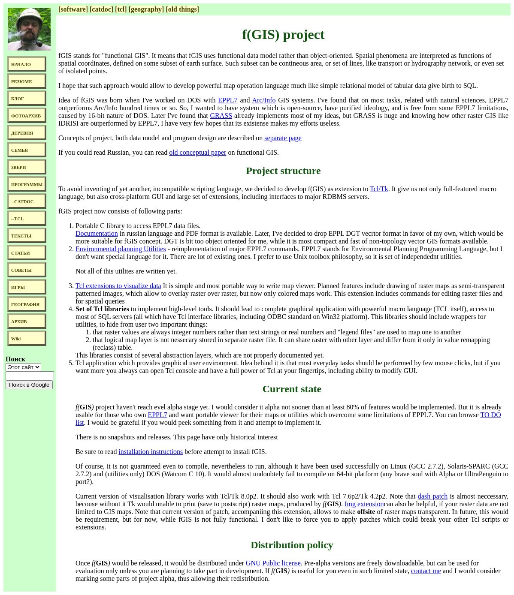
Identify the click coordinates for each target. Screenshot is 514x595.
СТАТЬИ (20, 253)
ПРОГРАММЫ (26, 184)
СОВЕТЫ (21, 270)
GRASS (221, 115)
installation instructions (150, 451)
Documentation (97, 233)
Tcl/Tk (379, 188)
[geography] (146, 9)
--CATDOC (22, 201)
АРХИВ (19, 321)
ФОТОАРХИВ (26, 116)
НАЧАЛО (21, 64)
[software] (73, 9)
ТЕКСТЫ (21, 236)
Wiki (16, 339)
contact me (426, 570)
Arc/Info (263, 100)
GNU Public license (273, 563)
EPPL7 (227, 100)
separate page (283, 137)
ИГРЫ (18, 287)
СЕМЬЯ (19, 150)
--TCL (17, 218)
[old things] (182, 9)
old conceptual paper (197, 152)
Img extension (364, 504)
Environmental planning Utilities (121, 248)
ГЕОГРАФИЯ (25, 304)
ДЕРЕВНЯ (22, 133)
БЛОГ (17, 98)
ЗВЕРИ (18, 167)
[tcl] (121, 9)
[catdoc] (101, 9)
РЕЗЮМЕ (21, 81)
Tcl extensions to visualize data (118, 285)
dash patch (432, 496)
